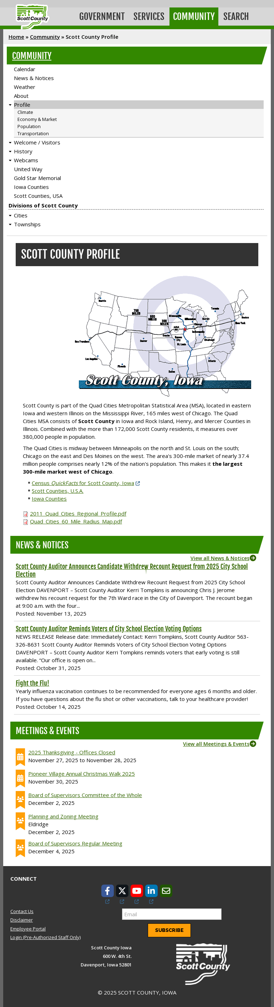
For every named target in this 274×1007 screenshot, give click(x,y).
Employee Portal (28, 929)
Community (194, 16)
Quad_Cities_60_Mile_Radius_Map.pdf (76, 521)
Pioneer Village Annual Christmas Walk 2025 (81, 773)
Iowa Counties (31, 186)
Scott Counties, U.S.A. (57, 490)
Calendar (24, 69)
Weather (24, 86)
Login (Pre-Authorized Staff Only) (45, 937)
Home (16, 36)
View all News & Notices (220, 558)
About (21, 95)
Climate (25, 112)
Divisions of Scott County (43, 205)
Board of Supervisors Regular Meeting (75, 843)
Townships (27, 224)
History (23, 151)
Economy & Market (37, 119)
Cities (20, 215)
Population (29, 126)
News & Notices (34, 77)
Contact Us (22, 911)
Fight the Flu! (32, 683)
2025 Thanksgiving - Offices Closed (71, 752)
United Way (28, 169)
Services (148, 16)
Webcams (26, 160)
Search (236, 16)
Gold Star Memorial (37, 177)
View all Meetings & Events (216, 743)
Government (102, 16)
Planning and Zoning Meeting (63, 816)
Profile (22, 104)
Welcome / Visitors (37, 142)
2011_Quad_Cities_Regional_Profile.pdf (78, 513)
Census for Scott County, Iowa (83, 482)
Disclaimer (21, 920)
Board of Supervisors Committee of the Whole (85, 794)
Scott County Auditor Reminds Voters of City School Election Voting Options (109, 629)
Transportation (33, 134)
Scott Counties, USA (38, 195)
